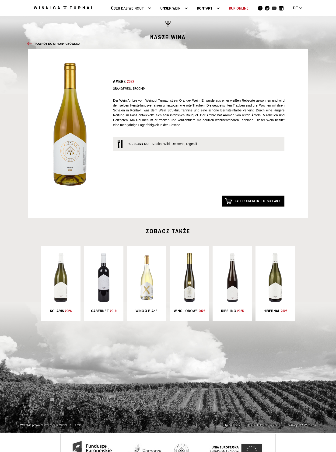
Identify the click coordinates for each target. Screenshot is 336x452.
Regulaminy (232, 425)
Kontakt (205, 8)
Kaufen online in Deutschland (257, 201)
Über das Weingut (127, 8)
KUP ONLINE (238, 8)
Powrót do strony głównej (57, 43)
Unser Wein (170, 8)
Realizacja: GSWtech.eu (301, 425)
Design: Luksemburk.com (262, 425)
